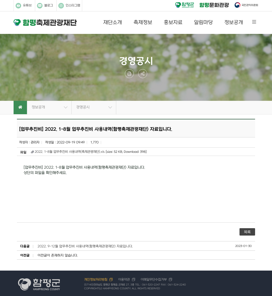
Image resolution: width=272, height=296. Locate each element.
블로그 (45, 5)
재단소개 (112, 22)
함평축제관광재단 (45, 22)
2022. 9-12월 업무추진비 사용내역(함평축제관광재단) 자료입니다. (85, 246)
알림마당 (203, 22)
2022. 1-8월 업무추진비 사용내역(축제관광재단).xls (70, 152)
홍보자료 (173, 22)
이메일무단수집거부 (154, 280)
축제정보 (143, 22)
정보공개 (233, 22)
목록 (247, 232)
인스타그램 (69, 5)
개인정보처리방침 (95, 280)
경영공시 (82, 107)
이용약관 (124, 280)
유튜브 (24, 5)
